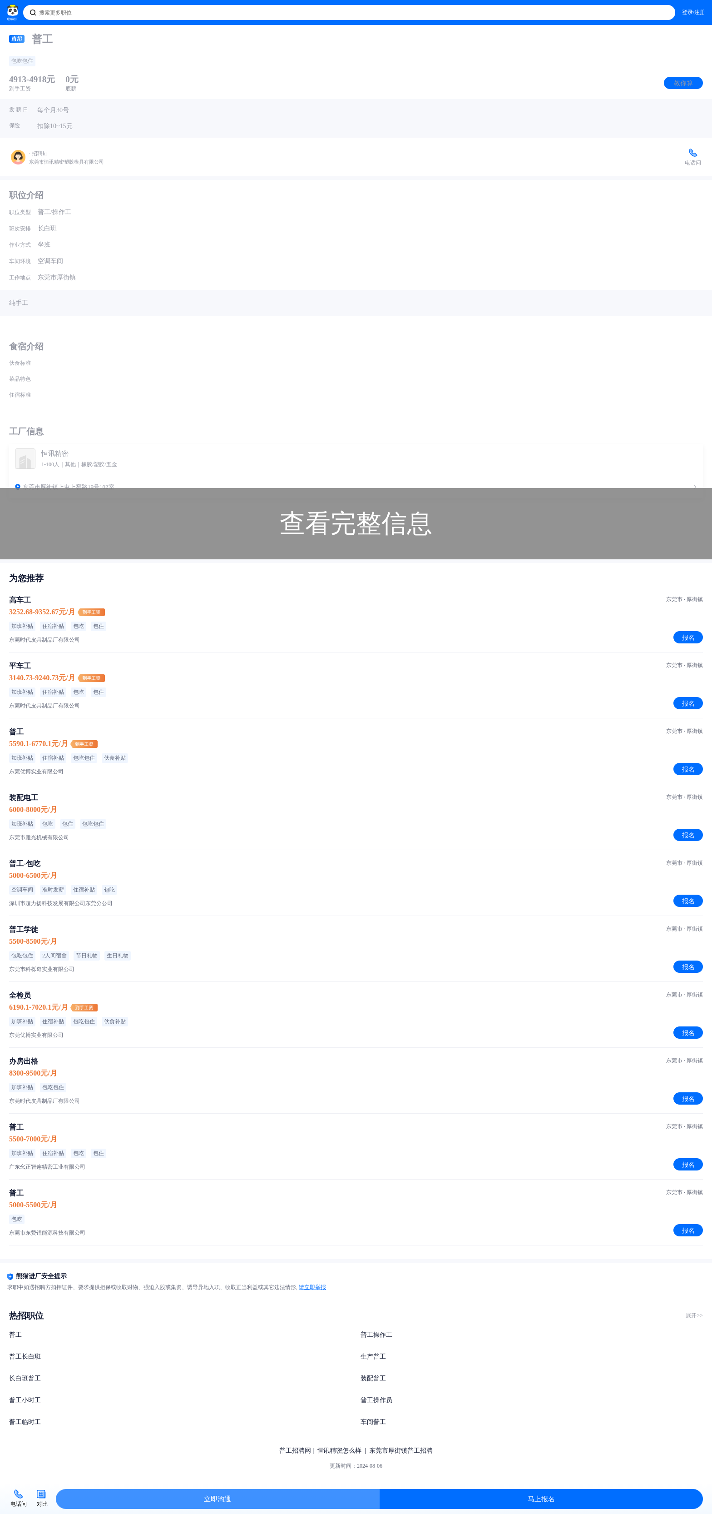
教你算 (683, 83)
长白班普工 (25, 1378)
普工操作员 (376, 1400)
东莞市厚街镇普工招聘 (401, 1450)
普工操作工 (376, 1334)
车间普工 (373, 1422)
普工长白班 (25, 1356)
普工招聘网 (295, 1450)
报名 (688, 637)
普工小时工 (25, 1400)
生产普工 (373, 1356)
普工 (15, 1334)
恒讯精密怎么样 (339, 1450)
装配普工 (373, 1378)
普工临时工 (25, 1422)
